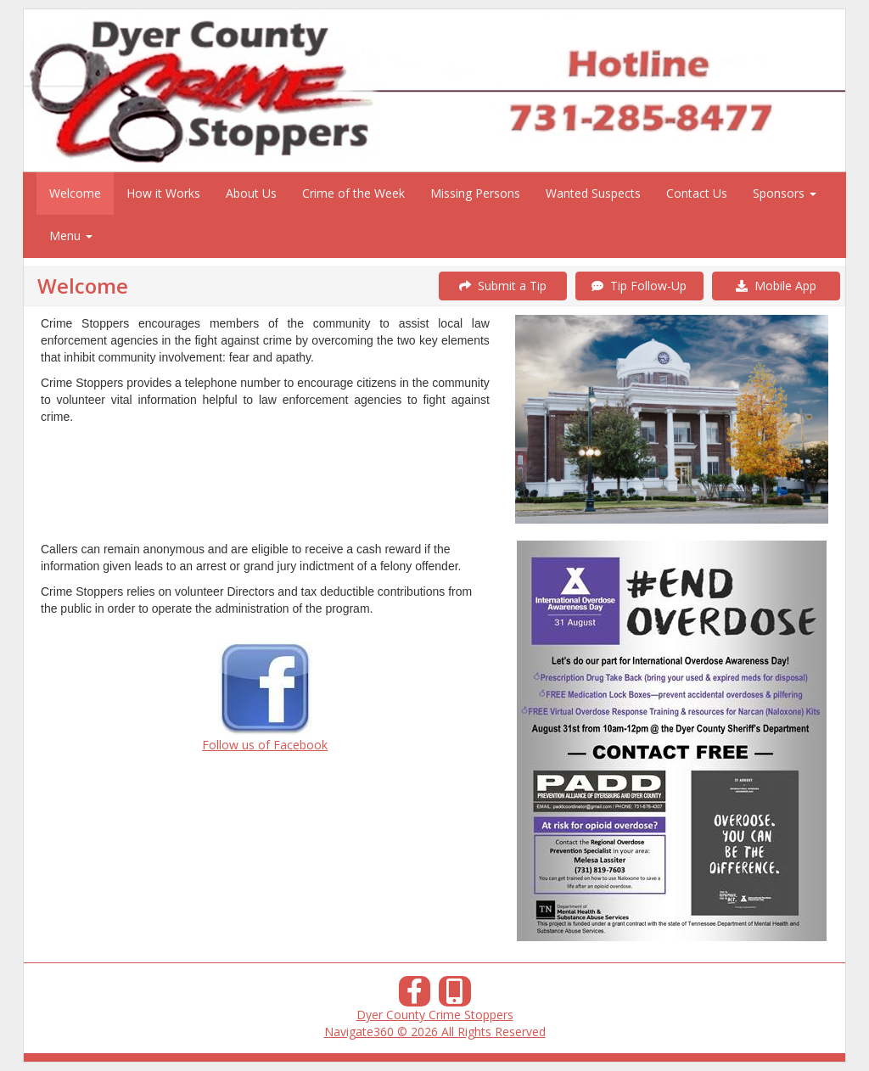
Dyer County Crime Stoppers (434, 1015)
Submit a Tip (503, 286)
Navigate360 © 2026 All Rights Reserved (435, 1031)
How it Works (163, 193)
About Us (251, 193)
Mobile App (776, 286)
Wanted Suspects (593, 193)
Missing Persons (475, 193)
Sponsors (784, 193)
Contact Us (696, 193)
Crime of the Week (353, 193)
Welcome (75, 193)
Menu (71, 235)
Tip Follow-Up (639, 286)
